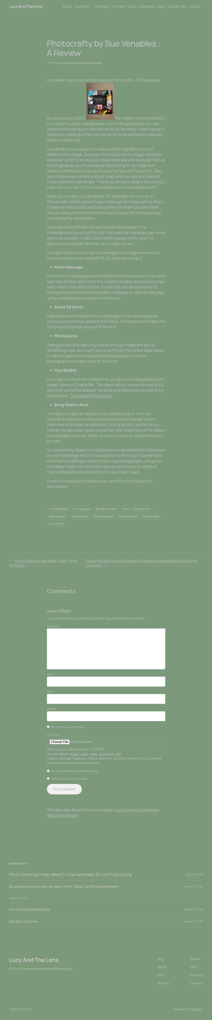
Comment (53, 626)
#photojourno (79, 516)
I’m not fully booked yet (29, 909)
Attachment (54, 734)
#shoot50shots (127, 516)
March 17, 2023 (194, 874)
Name (51, 674)
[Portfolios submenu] (91, 7)
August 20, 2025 (193, 909)
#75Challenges (81, 509)
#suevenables (150, 516)
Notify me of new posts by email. (68, 778)
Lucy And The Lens (25, 6)
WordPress (196, 1009)
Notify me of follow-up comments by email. (74, 771)
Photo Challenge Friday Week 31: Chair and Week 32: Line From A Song (70, 874)
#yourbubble (57, 523)
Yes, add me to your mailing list (66, 727)
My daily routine (23, 921)
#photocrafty (142, 509)
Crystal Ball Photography (91, 395)
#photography (57, 516)
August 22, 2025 (18, 897)
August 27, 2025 (194, 886)
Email (50, 691)
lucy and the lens (68, 62)
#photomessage (103, 516)
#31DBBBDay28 (58, 509)
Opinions (86, 62)
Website (51, 709)
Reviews (97, 62)
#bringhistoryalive (106, 509)
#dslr (125, 509)
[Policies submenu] (202, 7)
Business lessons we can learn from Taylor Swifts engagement (64, 886)
